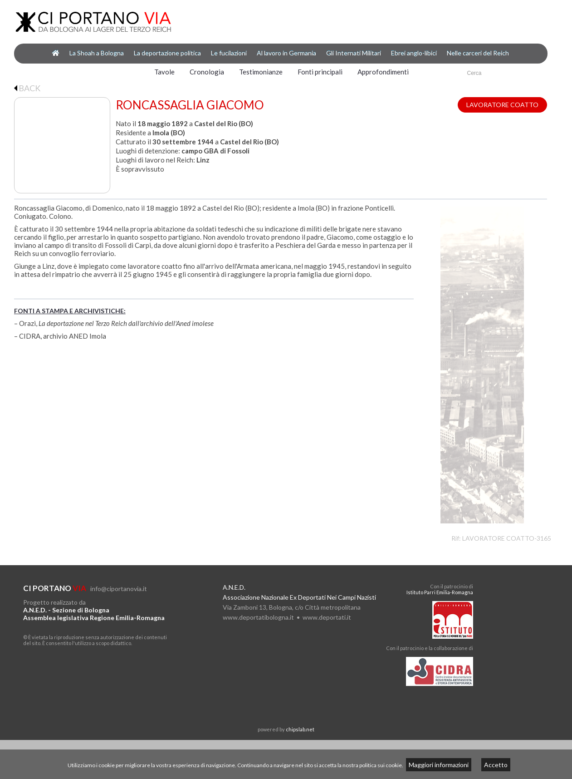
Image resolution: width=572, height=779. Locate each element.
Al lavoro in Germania (286, 53)
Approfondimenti (383, 72)
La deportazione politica (167, 53)
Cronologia (207, 72)
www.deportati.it (327, 617)
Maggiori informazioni (439, 765)
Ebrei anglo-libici (414, 53)
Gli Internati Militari (353, 53)
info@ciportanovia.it (118, 588)
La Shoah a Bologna (96, 53)
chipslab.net (300, 729)
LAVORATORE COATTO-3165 (506, 538)
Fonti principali (320, 72)
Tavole (164, 72)
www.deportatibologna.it (258, 617)
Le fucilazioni (229, 53)
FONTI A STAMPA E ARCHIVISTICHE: (70, 311)
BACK (27, 88)
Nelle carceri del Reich (478, 53)
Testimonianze (261, 72)
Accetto (496, 765)
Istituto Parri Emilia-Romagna (439, 592)
